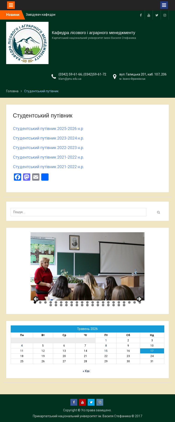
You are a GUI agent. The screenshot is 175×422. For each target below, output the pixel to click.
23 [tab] (56, 305)
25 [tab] (66, 305)
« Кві (86, 371)
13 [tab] (98, 302)
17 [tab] (119, 302)
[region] (87, 266)
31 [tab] (98, 305)
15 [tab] (108, 302)
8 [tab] (71, 302)
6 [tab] (61, 302)
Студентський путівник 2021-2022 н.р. (48, 157)
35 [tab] (119, 305)
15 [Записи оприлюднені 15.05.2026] (106, 350)
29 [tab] (87, 305)
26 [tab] (71, 305)
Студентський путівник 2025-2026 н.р (48, 128)
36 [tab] (124, 305)
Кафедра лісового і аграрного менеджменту (93, 32)
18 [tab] (124, 302)
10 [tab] (82, 302)
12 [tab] (92, 302)
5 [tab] (56, 302)
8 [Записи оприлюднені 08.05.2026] (106, 345)
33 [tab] (108, 305)
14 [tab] (103, 302)
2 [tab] (40, 302)
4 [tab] (50, 302)
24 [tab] (61, 305)
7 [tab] (66, 302)
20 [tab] (134, 302)
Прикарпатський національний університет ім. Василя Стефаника (82, 416)
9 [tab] (77, 302)
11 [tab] (87, 302)
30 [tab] (92, 305)
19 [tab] (129, 302)
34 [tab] (113, 305)
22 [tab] (50, 305)
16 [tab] (113, 302)
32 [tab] (103, 305)
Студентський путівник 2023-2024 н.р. (48, 138)
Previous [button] (36, 299)
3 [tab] (45, 302)
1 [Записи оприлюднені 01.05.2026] (106, 340)
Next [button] (138, 299)
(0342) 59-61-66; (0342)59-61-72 (82, 74)
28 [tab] (82, 305)
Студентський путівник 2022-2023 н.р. (48, 147)
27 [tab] (77, 305)
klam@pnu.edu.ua (70, 78)
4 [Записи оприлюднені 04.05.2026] (22, 345)
